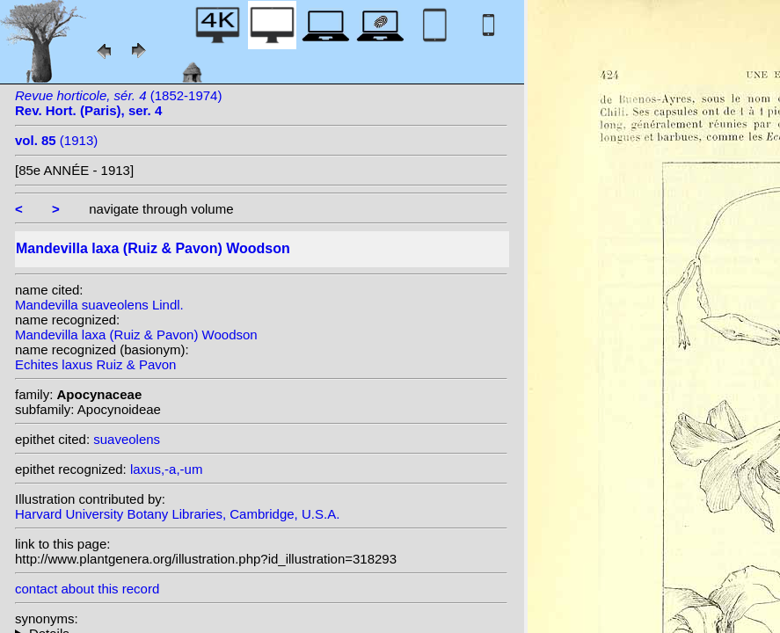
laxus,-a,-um (166, 469)
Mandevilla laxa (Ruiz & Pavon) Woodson (136, 334)
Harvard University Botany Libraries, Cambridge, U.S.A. (177, 513)
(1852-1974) (118, 103)
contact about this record (87, 588)
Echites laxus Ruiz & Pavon (95, 364)
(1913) (56, 140)
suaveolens (126, 439)
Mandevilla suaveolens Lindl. (99, 304)
